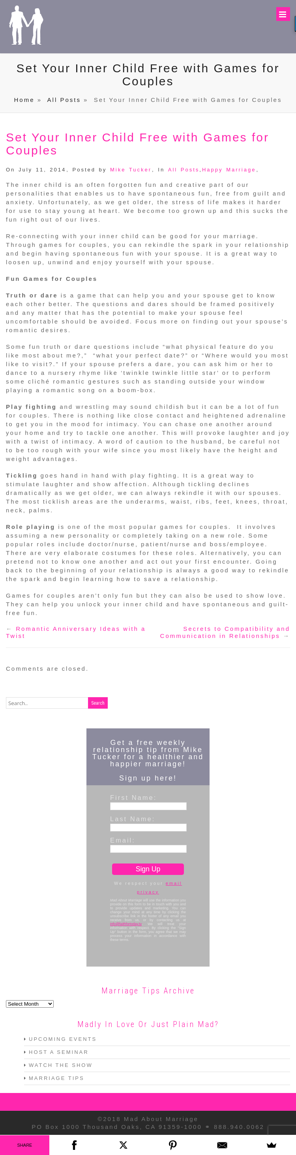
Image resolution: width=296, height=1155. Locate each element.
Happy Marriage (229, 170)
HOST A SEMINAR (59, 1052)
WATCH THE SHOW (61, 1065)
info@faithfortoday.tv (126, 924)
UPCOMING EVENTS (63, 1039)
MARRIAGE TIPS (56, 1079)
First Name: (133, 797)
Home (24, 100)
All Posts (64, 100)
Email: (122, 840)
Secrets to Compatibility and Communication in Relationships (225, 633)
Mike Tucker (131, 170)
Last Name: (132, 819)
